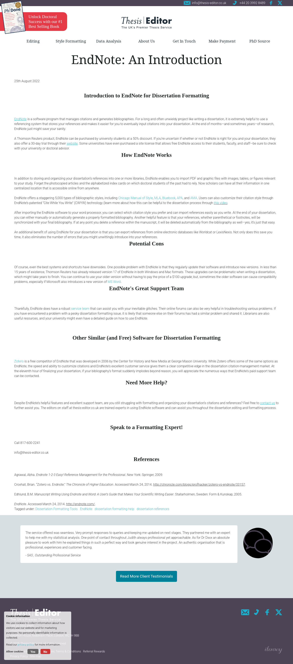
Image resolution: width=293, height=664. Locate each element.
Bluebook (168, 198)
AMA (193, 198)
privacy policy (26, 644)
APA (180, 198)
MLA (157, 198)
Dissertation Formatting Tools (56, 509)
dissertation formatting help (114, 509)
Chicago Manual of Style (135, 198)
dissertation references (153, 509)
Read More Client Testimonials (146, 576)
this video (220, 203)
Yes (33, 652)
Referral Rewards (94, 651)
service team (80, 309)
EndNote (86, 509)
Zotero (19, 361)
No (45, 652)
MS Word (114, 282)
